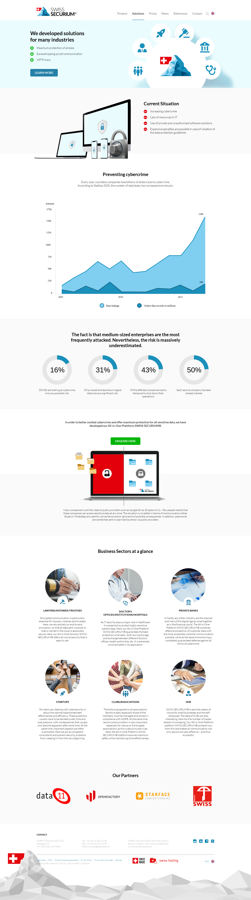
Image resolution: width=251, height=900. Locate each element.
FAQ (207, 861)
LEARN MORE (44, 72)
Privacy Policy (86, 860)
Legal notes (41, 860)
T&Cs (50, 860)
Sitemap (118, 860)
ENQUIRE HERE (125, 441)
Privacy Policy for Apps (103, 860)
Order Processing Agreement (66, 860)
